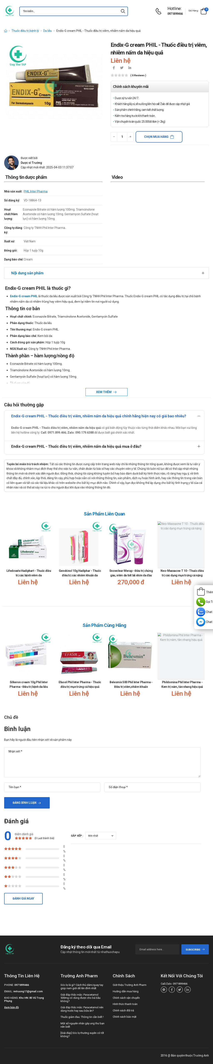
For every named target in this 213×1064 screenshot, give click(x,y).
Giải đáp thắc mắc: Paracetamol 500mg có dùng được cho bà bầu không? (80, 998)
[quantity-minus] (114, 137)
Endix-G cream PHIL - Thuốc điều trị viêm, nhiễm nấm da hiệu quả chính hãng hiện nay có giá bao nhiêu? (98, 416)
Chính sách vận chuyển (126, 997)
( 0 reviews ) (138, 75)
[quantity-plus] (130, 137)
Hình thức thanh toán (125, 1004)
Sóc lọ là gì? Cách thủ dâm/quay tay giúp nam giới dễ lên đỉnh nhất (82, 986)
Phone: (9, 984)
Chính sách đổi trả (123, 1010)
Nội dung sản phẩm (27, 273)
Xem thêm (104, 392)
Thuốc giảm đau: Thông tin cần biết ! (82, 1016)
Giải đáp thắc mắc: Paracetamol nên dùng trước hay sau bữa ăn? (82, 1009)
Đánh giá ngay (23, 898)
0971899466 (175, 13)
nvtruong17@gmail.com (28, 991)
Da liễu (47, 30)
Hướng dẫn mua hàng (126, 991)
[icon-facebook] (114, 68)
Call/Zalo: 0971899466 (174, 983)
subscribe (195, 949)
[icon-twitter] (122, 68)
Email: (8, 991)
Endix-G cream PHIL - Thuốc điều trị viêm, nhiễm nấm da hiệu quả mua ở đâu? (76, 446)
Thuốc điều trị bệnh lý (25, 30)
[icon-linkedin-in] (129, 68)
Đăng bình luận (24, 802)
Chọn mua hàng (156, 136)
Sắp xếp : (77, 835)
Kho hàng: (11, 997)
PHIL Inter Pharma (35, 191)
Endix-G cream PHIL (24, 296)
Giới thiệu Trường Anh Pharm (129, 984)
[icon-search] (123, 11)
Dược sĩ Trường (31, 162)
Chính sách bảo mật (124, 1016)
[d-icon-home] (5, 30)
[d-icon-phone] (159, 11)
